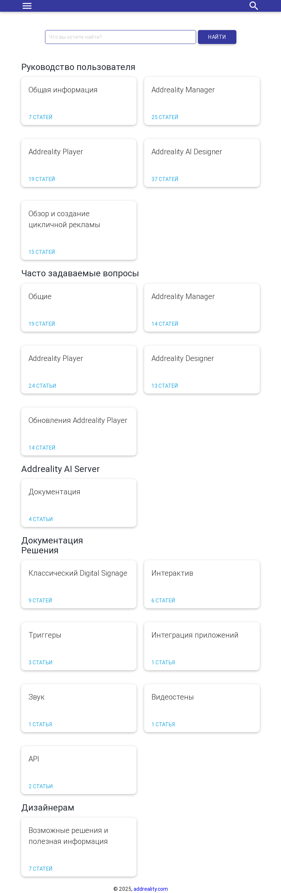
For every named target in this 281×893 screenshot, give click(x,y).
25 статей (164, 117)
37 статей (164, 179)
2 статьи (41, 786)
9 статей (40, 600)
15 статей (42, 252)
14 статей (164, 324)
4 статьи (41, 519)
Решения (40, 550)
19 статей (42, 179)
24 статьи (42, 386)
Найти (217, 37)
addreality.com (151, 889)
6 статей (163, 600)
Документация (52, 540)
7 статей (40, 117)
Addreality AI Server (60, 469)
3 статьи (40, 662)
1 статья (163, 662)
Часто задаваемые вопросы (80, 273)
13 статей (164, 386)
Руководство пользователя (78, 67)
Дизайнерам (47, 807)
